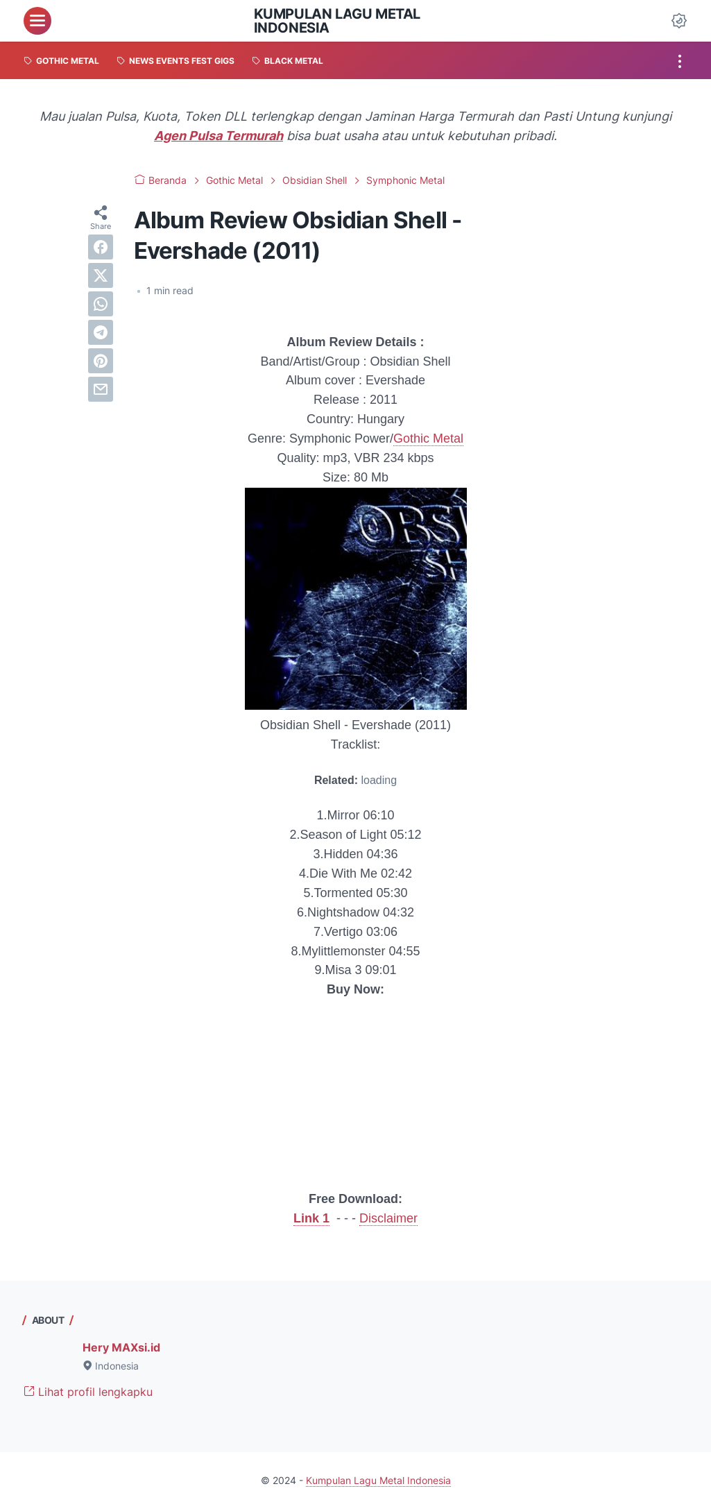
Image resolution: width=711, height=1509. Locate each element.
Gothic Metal (428, 438)
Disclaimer (388, 1218)
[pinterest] (100, 360)
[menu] (37, 21)
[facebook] (100, 247)
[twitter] (100, 275)
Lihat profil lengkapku (88, 1392)
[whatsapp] (100, 303)
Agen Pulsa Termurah (218, 135)
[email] (100, 389)
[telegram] (100, 332)
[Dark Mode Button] (679, 20)
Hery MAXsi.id (121, 1347)
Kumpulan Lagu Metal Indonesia (337, 21)
